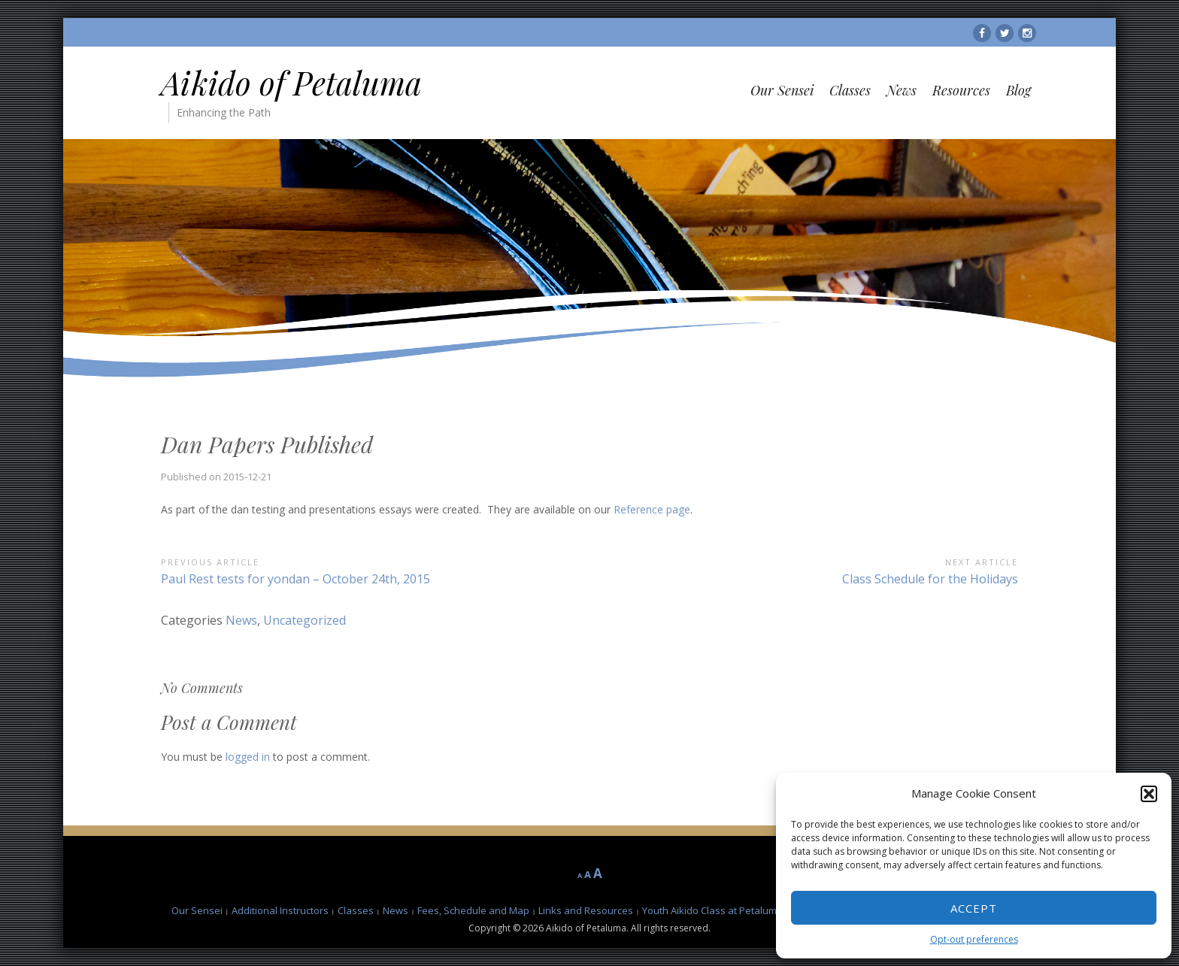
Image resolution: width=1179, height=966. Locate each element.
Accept (973, 908)
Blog (1018, 90)
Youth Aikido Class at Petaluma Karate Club (740, 910)
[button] (1148, 793)
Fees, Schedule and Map (473, 910)
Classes (850, 90)
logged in (248, 756)
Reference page (652, 509)
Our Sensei (782, 90)
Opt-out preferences (974, 939)
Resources (961, 90)
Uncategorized (304, 620)
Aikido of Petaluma (291, 83)
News (902, 90)
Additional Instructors (280, 910)
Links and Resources (585, 910)
